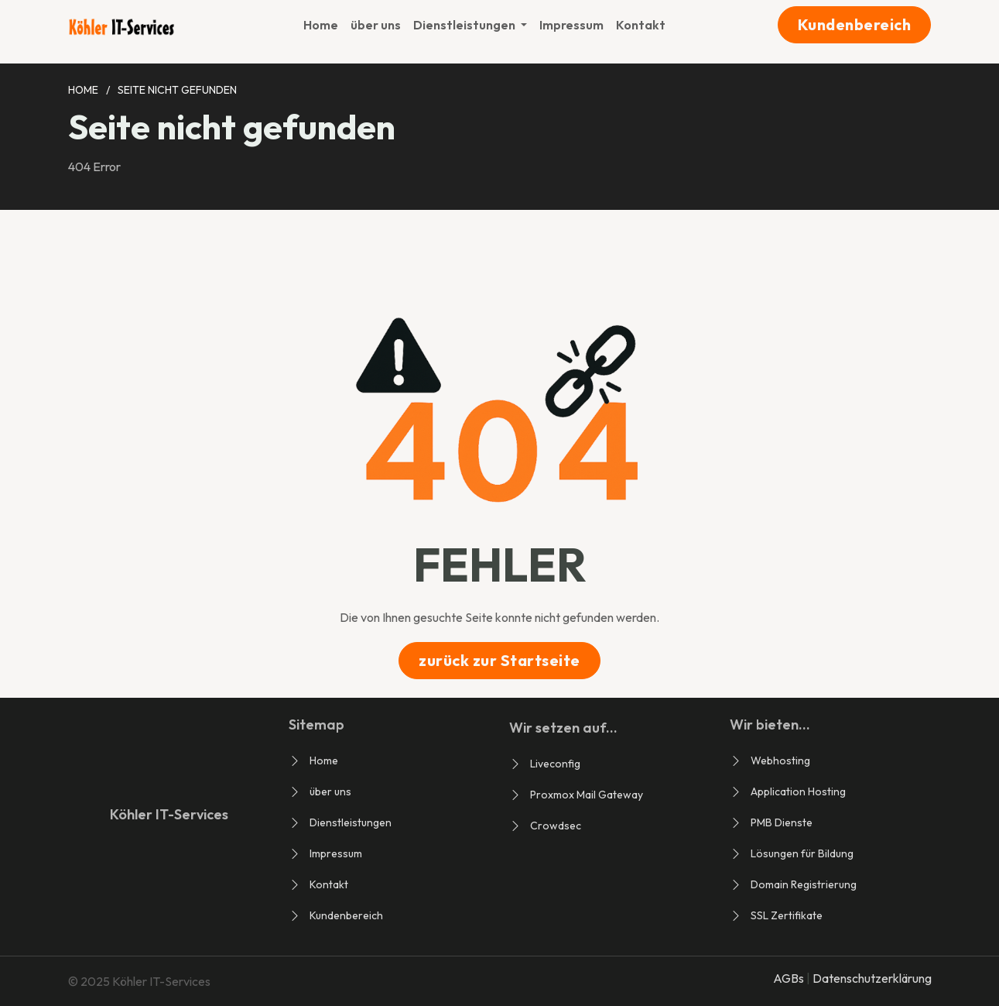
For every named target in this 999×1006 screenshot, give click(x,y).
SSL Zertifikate (787, 915)
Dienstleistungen (351, 822)
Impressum (571, 25)
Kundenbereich (855, 24)
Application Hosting (798, 791)
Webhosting (780, 760)
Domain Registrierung (804, 884)
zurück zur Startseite (499, 660)
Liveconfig (555, 764)
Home (320, 25)
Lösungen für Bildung (802, 853)
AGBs (789, 978)
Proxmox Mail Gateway (586, 795)
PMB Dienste (782, 822)
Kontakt (640, 25)
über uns (376, 25)
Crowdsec (555, 826)
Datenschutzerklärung (872, 978)
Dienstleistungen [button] (465, 25)
